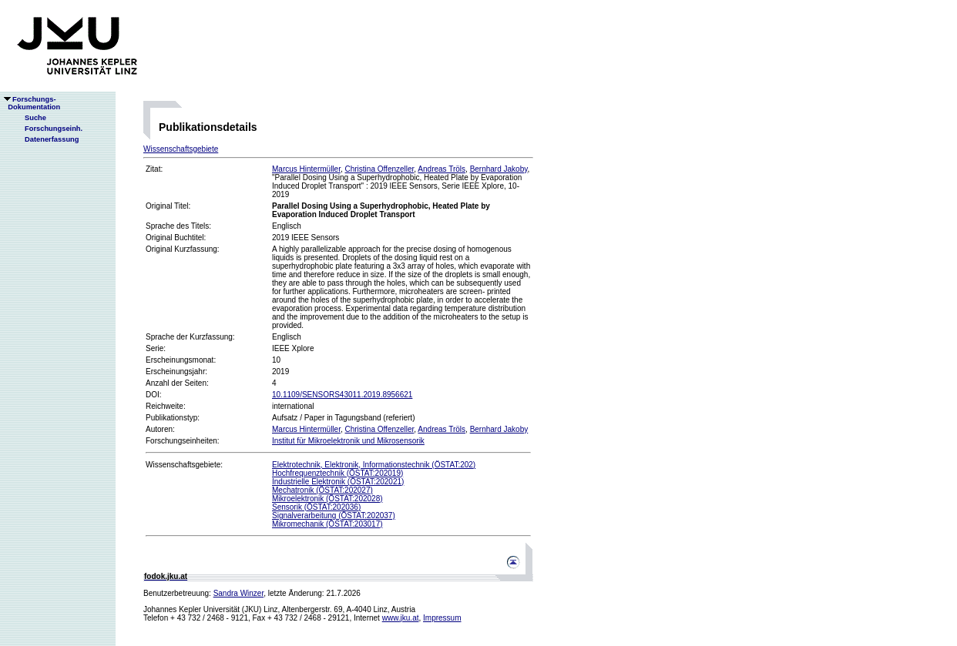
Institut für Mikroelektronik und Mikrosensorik (348, 441)
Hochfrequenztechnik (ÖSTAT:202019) (337, 473)
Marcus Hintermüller (306, 169)
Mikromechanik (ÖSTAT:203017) (327, 524)
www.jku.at (400, 618)
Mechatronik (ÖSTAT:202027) (322, 490)
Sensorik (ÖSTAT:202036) (316, 507)
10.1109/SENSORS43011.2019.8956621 (342, 394)
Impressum (442, 618)
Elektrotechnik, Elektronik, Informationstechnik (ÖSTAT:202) (373, 464)
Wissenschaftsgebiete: (184, 464)
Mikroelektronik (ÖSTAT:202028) (327, 498)
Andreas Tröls (441, 169)
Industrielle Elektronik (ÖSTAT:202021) (338, 481)
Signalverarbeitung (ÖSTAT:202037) (333, 515)
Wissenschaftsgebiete (180, 149)
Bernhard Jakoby (499, 169)
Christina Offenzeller (379, 169)
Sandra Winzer (238, 593)
